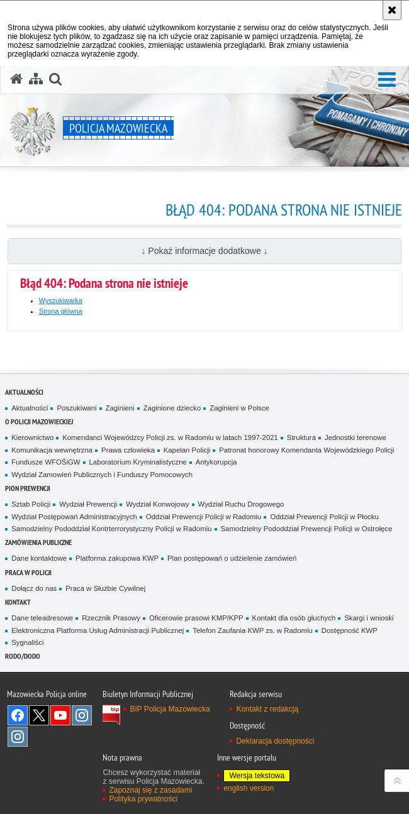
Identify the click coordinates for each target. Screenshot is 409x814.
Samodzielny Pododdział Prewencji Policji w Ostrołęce (307, 528)
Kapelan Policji (187, 450)
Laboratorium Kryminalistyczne (138, 462)
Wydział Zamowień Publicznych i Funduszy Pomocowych (102, 474)
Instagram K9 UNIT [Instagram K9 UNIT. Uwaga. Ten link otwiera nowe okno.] (82, 715)
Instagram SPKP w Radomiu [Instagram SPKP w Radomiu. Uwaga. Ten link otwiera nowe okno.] (18, 737)
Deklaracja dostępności (275, 741)
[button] (387, 80)
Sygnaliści (27, 642)
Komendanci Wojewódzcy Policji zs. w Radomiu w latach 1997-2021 (170, 437)
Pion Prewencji (27, 488)
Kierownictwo (32, 437)
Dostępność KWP (350, 630)
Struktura (301, 437)
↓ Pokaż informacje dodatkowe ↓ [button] (204, 251)
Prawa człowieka (128, 450)
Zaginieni (120, 408)
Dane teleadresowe (42, 618)
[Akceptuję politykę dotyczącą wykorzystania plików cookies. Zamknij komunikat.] (392, 10)
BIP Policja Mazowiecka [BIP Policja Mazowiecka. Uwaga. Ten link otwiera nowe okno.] (170, 709)
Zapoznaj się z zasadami (150, 790)
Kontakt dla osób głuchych (294, 618)
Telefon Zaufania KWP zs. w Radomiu (252, 630)
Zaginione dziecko (172, 408)
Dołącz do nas (34, 588)
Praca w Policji (28, 572)
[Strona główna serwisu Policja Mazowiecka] (16, 79)
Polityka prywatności (143, 799)
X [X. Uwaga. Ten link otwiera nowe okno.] (39, 715)
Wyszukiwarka (60, 300)
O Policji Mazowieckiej (39, 421)
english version (248, 788)
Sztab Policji (30, 504)
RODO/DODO (22, 656)
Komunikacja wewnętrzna (51, 450)
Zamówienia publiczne (38, 542)
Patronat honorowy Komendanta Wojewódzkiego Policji (306, 450)
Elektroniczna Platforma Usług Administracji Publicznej (97, 630)
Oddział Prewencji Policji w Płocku (324, 516)
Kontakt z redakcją (267, 709)
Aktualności (24, 392)
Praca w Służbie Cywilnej (105, 588)
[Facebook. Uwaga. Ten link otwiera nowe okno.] (18, 715)
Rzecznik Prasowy (111, 618)
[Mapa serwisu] (36, 79)
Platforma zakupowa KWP (117, 558)
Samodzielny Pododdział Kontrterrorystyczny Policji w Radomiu (111, 528)
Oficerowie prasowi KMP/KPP (196, 618)
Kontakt (18, 602)
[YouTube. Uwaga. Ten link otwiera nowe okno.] (60, 715)
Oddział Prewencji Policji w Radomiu (204, 516)
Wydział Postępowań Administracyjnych (74, 516)
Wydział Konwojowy (157, 504)
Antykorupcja (216, 462)
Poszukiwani (76, 408)
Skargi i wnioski (368, 618)
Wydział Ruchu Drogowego (241, 504)
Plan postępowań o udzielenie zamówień (231, 558)
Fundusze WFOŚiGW (45, 462)
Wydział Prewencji (88, 504)
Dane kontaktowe (39, 558)
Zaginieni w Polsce (239, 408)
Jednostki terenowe (355, 437)
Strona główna (60, 311)
